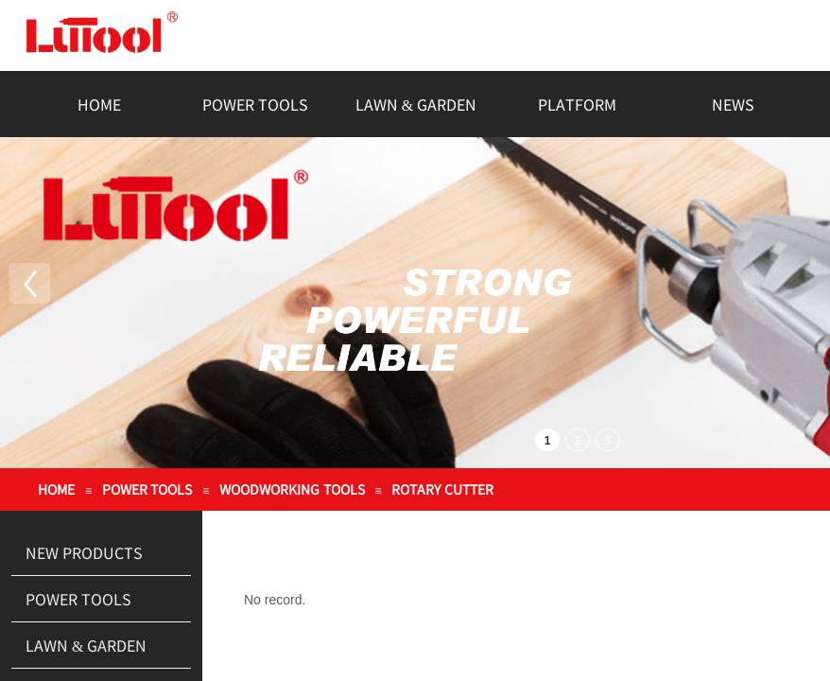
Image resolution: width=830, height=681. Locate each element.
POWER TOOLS (255, 104)
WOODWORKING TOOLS (292, 489)
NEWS (733, 104)
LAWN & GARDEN (415, 104)
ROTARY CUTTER (442, 489)
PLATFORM (577, 104)
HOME (99, 104)
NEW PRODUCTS (84, 552)
